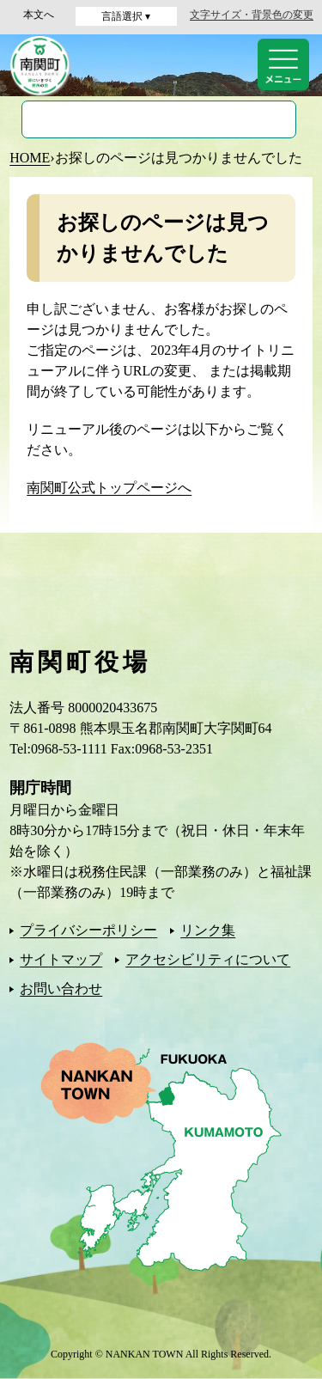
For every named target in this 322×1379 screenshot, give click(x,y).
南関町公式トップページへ (109, 487)
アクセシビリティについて (207, 959)
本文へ (38, 15)
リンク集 (207, 930)
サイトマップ (61, 959)
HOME (29, 157)
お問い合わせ (61, 988)
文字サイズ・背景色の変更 (251, 15)
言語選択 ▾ (125, 16)
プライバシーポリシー (88, 930)
